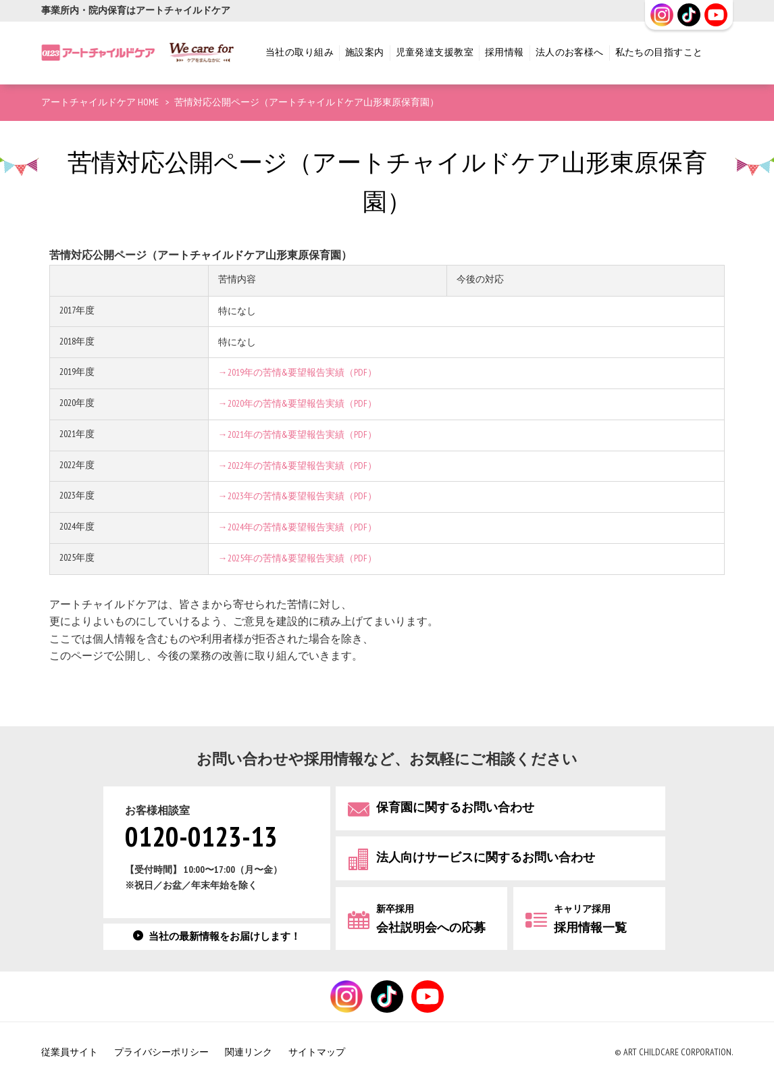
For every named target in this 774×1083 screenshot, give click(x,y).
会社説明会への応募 (431, 919)
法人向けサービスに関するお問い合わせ (485, 857)
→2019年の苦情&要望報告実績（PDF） (297, 373)
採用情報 (504, 52)
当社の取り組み (299, 52)
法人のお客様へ (570, 52)
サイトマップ (316, 1052)
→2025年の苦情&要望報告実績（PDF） (297, 558)
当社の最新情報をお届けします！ (225, 936)
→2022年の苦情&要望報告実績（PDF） (297, 466)
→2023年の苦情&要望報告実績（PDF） (297, 496)
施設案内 (364, 52)
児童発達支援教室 (434, 52)
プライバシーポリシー (161, 1052)
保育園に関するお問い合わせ (455, 807)
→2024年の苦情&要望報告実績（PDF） (297, 527)
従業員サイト (69, 1052)
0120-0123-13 (201, 838)
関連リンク (248, 1052)
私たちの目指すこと (659, 52)
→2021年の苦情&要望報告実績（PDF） (297, 435)
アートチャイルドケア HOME (100, 102)
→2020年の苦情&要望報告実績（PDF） (297, 404)
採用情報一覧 (590, 919)
